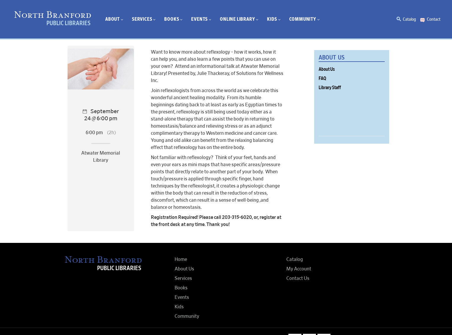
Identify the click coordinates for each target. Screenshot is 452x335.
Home (181, 259)
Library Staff (330, 87)
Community (187, 316)
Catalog (409, 19)
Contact (433, 19)
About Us (327, 69)
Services (183, 278)
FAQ (322, 78)
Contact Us (297, 278)
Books (181, 288)
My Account (298, 269)
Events (182, 297)
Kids (179, 306)
